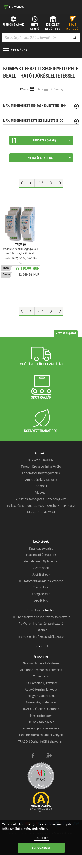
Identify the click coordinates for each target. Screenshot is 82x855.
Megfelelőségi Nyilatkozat (41, 561)
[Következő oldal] (51, 183)
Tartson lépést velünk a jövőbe (41, 466)
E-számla (41, 630)
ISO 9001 (41, 486)
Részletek (41, 838)
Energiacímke (41, 594)
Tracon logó (41, 587)
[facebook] (33, 756)
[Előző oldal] (31, 183)
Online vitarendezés (41, 722)
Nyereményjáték (41, 715)
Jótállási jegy (41, 574)
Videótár (41, 492)
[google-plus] (49, 756)
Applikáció (41, 600)
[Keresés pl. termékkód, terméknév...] (41, 37)
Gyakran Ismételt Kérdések (41, 663)
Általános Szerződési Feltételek (41, 670)
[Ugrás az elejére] (23, 183)
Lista (40, 89)
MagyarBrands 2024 (41, 512)
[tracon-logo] (14, 6)
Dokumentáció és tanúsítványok (41, 735)
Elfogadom (41, 848)
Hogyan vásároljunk (41, 696)
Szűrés (55, 89)
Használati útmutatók (41, 555)
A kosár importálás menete (41, 728)
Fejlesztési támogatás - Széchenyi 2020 (41, 499)
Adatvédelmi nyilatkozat (41, 689)
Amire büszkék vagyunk (41, 479)
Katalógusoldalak (41, 548)
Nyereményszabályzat (41, 702)
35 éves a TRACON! (41, 460)
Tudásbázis (41, 676)
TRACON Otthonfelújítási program (41, 741)
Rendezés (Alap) (41, 140)
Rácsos (24, 89)
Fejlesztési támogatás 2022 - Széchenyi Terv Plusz (41, 505)
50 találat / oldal (49, 158)
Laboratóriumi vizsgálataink (41, 473)
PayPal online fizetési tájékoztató (41, 623)
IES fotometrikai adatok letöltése (41, 581)
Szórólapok (41, 568)
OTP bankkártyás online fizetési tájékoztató (41, 617)
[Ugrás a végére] (59, 183)
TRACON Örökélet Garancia (41, 709)
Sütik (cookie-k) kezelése (41, 683)
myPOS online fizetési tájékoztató (41, 636)
